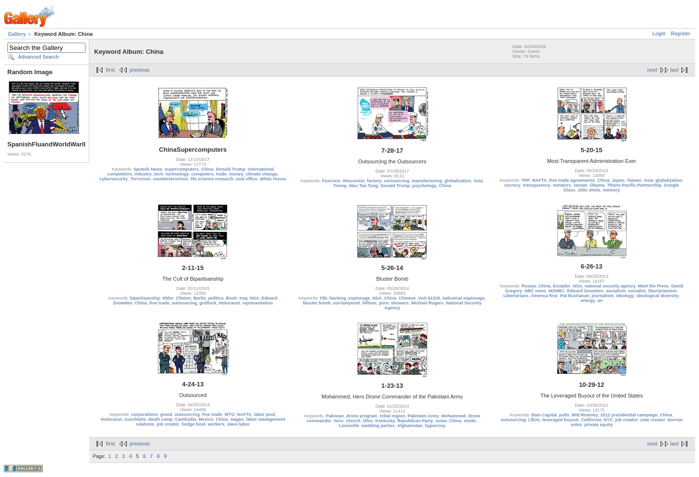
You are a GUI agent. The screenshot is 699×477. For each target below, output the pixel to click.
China (207, 169)
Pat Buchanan (574, 295)
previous (140, 70)
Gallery (17, 34)
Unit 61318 (429, 298)
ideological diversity (657, 295)
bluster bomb (317, 303)
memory (611, 190)
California (591, 419)
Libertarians (516, 295)
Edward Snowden (585, 290)
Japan (618, 180)
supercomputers (182, 169)
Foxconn (331, 180)
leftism (369, 303)
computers (202, 174)
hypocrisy (435, 425)
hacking (338, 298)
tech (159, 174)
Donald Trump (231, 169)
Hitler (168, 298)
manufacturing (427, 180)
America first (544, 295)
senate (580, 185)
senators (562, 185)
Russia (529, 286)
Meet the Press (653, 286)
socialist (637, 290)
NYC (608, 419)
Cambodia (186, 419)
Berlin (200, 298)
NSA (254, 298)
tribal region (392, 415)
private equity (598, 424)
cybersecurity (114, 178)
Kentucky (385, 420)
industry (143, 174)
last (674, 70)
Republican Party (415, 420)
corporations (144, 414)
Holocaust (229, 303)
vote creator (653, 419)
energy (588, 300)
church (353, 420)
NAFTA (540, 180)
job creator (168, 424)
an (600, 300)
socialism (616, 290)
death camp (161, 419)
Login (659, 33)
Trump (340, 185)
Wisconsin (354, 180)
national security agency (609, 286)
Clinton (183, 298)
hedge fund (193, 424)
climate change (261, 174)
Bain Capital (544, 415)
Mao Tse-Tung (363, 185)
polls (564, 415)
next (652, 70)
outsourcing (396, 180)
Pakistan (335, 415)
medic (470, 420)
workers (216, 424)
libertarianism (662, 290)
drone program (361, 415)
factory (374, 180)
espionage (359, 298)
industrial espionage (463, 298)
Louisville (349, 425)
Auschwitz (135, 419)
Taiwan (634, 180)
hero (339, 420)
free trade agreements (572, 180)
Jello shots (589, 190)
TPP (525, 180)
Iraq (243, 298)
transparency (536, 185)
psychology (424, 185)
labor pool (264, 414)
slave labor (238, 424)
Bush (231, 298)
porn (383, 303)
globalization (458, 180)
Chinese (407, 298)
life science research (211, 178)
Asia (478, 180)
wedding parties (378, 425)
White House (273, 178)
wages (237, 419)
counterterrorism (170, 178)
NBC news (536, 290)
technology (177, 174)
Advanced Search (38, 57)
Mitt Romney (585, 415)
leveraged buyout (560, 419)
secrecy (512, 185)
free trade (159, 303)
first (110, 70)
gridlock (208, 303)
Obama (597, 185)
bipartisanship (145, 298)
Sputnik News (147, 169)
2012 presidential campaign (629, 415)
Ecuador (561, 286)
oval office (247, 178)
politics (216, 298)
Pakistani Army (423, 415)
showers (400, 303)
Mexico (206, 419)
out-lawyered (346, 303)
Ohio (368, 420)
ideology (625, 295)
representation (257, 303)
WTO (230, 414)
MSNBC (557, 290)
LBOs (534, 419)
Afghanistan (409, 425)
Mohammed (453, 415)
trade (221, 174)
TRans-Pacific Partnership (634, 185)
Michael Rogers (427, 303)
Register (680, 33)
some (441, 420)
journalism (603, 295)
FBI (323, 298)
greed (166, 414)
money (236, 174)
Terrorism (140, 178)
